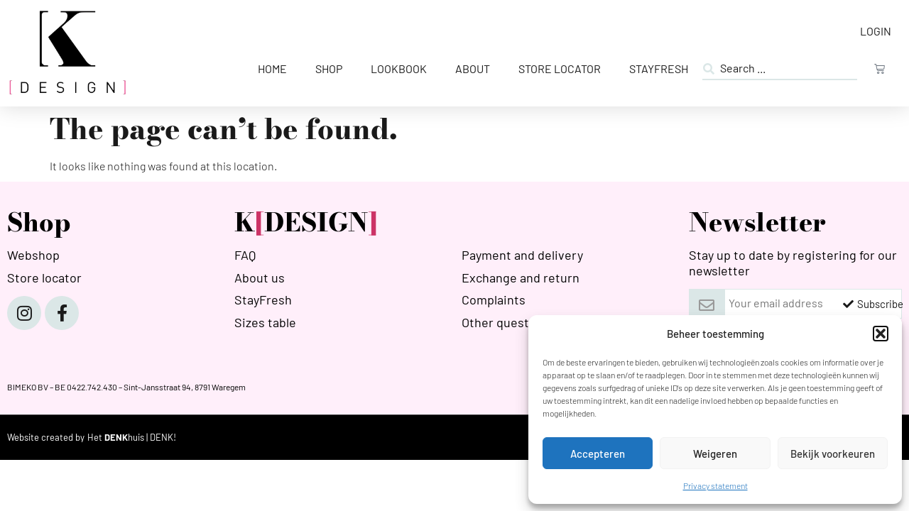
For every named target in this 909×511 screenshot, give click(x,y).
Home (272, 68)
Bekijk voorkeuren (832, 453)
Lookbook (399, 68)
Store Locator (559, 68)
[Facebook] (62, 313)
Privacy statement (715, 485)
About (472, 68)
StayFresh (658, 68)
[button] (880, 333)
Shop (328, 68)
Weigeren (715, 453)
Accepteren (597, 453)
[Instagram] (24, 313)
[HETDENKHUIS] (131, 437)
